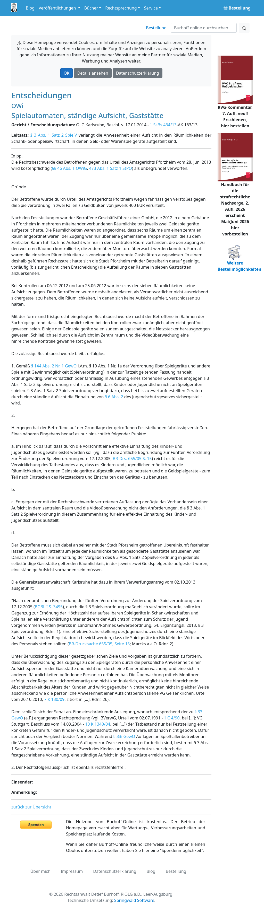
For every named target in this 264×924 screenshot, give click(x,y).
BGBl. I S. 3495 (49, 607)
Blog (30, 8)
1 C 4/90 (172, 718)
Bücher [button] (91, 8)
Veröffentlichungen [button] (58, 8)
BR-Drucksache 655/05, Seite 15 (99, 644)
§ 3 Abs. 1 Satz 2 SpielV (53, 135)
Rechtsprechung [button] (121, 8)
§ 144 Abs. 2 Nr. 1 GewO (54, 366)
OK (66, 73)
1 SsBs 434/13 (163, 125)
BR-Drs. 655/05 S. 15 (132, 458)
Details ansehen (92, 73)
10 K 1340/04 (97, 724)
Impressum (72, 871)
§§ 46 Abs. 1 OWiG (69, 168)
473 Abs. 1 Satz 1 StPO (110, 168)
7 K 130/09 (54, 699)
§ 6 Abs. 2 (114, 397)
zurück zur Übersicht (31, 807)
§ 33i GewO (124, 736)
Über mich (40, 871)
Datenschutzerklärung (137, 73)
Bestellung (156, 28)
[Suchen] (204, 28)
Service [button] (151, 8)
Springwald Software (134, 900)
